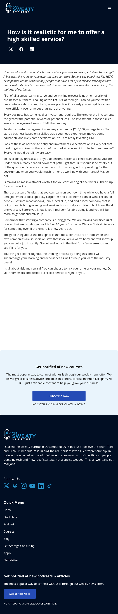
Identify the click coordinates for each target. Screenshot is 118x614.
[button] (109, 8)
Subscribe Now (59, 396)
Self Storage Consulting (19, 546)
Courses (9, 531)
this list (52, 100)
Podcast (9, 524)
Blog (7, 539)
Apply (7, 553)
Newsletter (11, 560)
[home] (19, 8)
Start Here (10, 517)
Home (8, 510)
